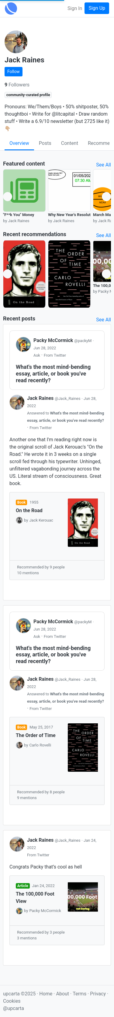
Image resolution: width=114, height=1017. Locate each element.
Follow (13, 71)
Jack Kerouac (41, 520)
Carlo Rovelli (40, 745)
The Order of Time (36, 735)
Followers (17, 85)
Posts (45, 143)
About (62, 994)
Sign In (74, 8)
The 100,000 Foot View (35, 897)
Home (45, 994)
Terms (80, 994)
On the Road (29, 510)
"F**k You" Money (18, 214)
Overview (19, 143)
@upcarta (13, 1008)
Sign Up (96, 8)
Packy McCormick (63, 340)
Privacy (98, 994)
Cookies (11, 1001)
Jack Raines (54, 398)
